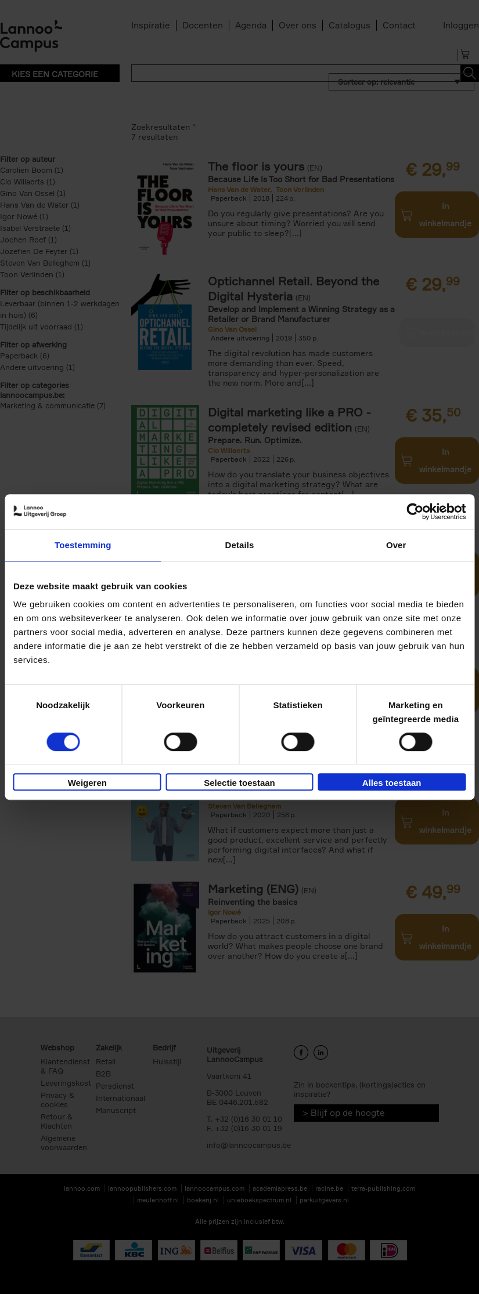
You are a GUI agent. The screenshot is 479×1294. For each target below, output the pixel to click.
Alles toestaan (392, 783)
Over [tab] (396, 545)
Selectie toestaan (239, 783)
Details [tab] (239, 545)
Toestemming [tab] (83, 545)
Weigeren (87, 783)
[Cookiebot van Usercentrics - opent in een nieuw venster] (415, 511)
